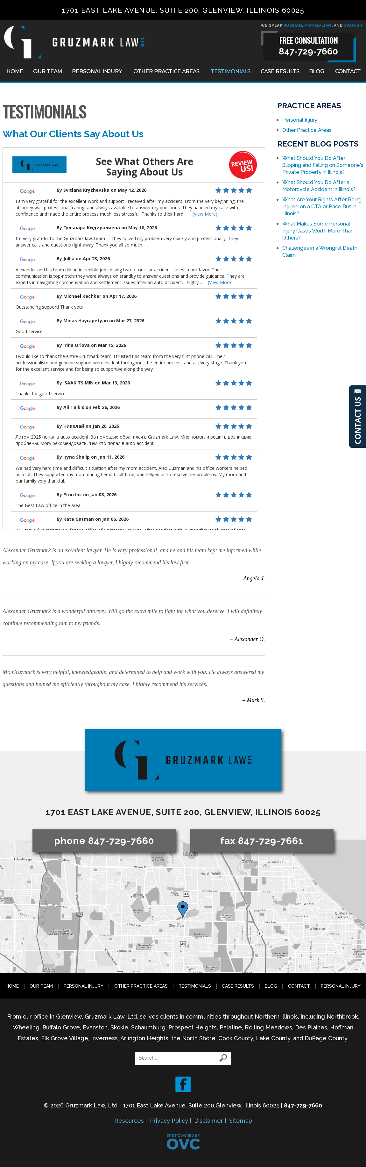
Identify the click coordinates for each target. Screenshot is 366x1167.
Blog (316, 71)
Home (14, 71)
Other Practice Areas (166, 71)
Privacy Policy (169, 1120)
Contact (348, 71)
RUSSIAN (293, 25)
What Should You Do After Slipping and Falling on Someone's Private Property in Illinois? (322, 165)
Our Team (47, 71)
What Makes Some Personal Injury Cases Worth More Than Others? (318, 231)
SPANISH (353, 25)
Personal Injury (97, 71)
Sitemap (240, 1120)
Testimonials (230, 71)
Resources (129, 1120)
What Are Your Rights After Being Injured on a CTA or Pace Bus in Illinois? (322, 207)
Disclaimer (208, 1120)
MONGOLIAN (318, 25)
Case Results (280, 71)
